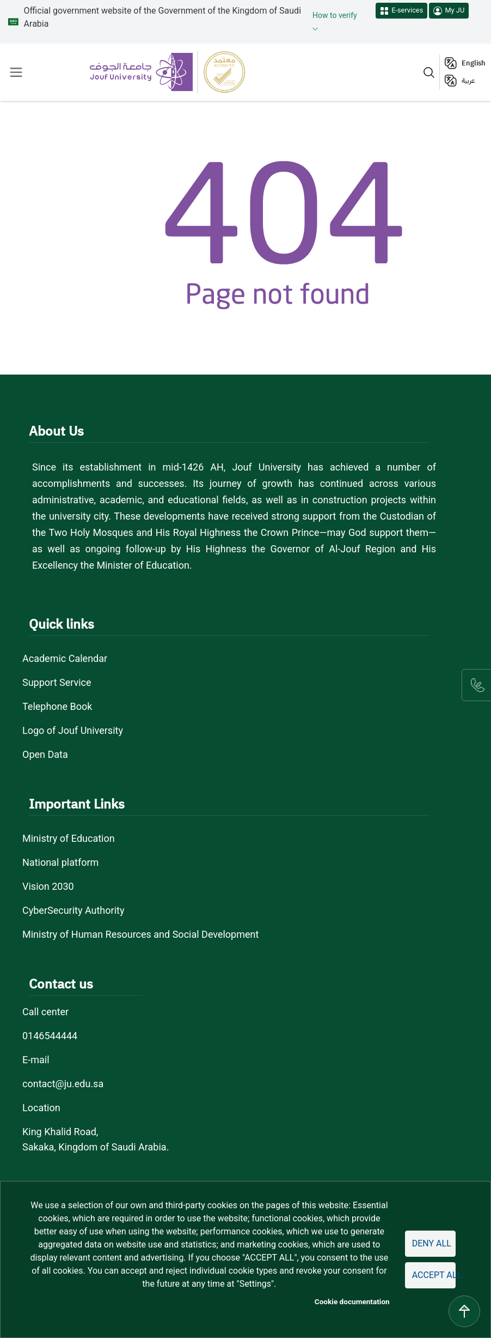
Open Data (45, 754)
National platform (60, 862)
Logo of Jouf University (72, 730)
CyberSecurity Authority (73, 910)
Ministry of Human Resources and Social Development (140, 934)
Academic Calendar (64, 658)
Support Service (56, 682)
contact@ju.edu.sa (62, 1083)
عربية (468, 80)
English (474, 63)
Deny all (431, 1243)
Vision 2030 (48, 886)
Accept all (434, 1275)
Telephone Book (57, 706)
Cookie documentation (352, 1301)
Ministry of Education (68, 838)
